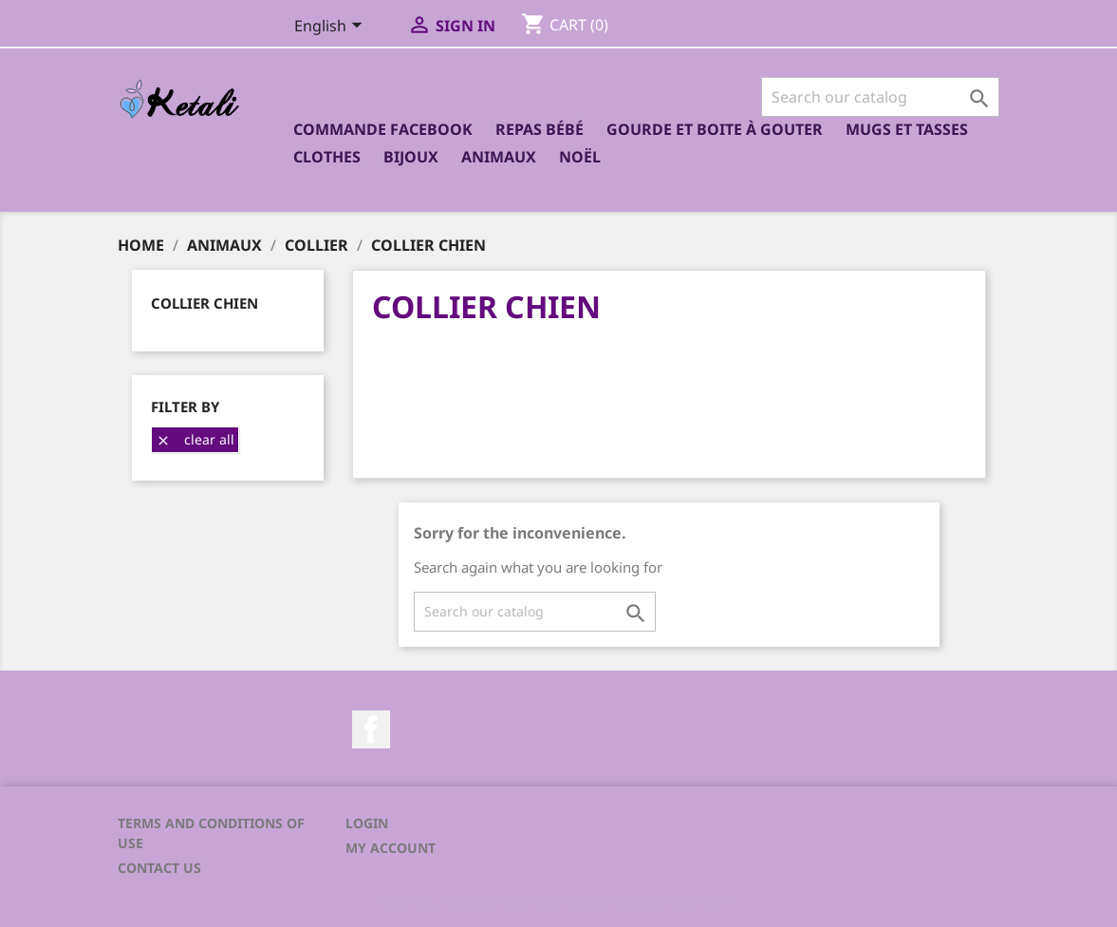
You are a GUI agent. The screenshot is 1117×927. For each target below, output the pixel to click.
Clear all (195, 439)
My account (390, 848)
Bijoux (410, 156)
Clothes (327, 156)
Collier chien (204, 302)
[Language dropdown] (331, 27)
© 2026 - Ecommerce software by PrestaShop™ (559, 902)
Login (366, 823)
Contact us (159, 868)
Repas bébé (539, 129)
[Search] (880, 97)
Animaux (498, 156)
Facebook (371, 729)
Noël (580, 156)
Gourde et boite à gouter (714, 129)
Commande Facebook (383, 129)
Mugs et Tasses (907, 129)
